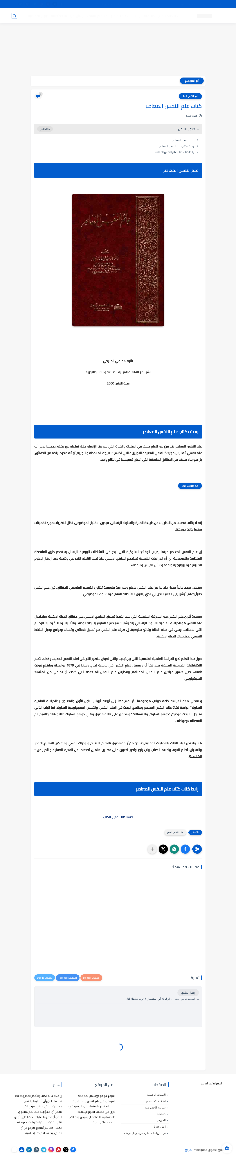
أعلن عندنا (160, 1126)
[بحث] (14, 16)
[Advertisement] (118, 50)
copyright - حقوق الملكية (108, 4)
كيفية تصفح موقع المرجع (192, 4)
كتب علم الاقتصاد (97, 16)
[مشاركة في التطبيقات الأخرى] (152, 849)
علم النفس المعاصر (183, 140)
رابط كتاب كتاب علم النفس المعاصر (174, 152)
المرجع (189, 1149)
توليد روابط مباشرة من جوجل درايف (145, 1133)
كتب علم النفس (168, 16)
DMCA (161, 1113)
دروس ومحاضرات (37, 16)
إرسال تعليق (188, 992)
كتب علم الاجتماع (122, 16)
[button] (185, 849)
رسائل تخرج (76, 16)
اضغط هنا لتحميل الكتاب (118, 817)
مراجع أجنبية (59, 16)
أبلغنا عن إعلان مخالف (138, 4)
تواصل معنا (217, 4)
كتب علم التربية (145, 16)
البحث (171, 4)
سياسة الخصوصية (155, 1107)
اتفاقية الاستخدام (156, 1101)
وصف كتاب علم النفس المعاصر (176, 146)
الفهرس (161, 1120)
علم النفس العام (190, 96)
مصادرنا (159, 4)
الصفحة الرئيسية (156, 1094)
